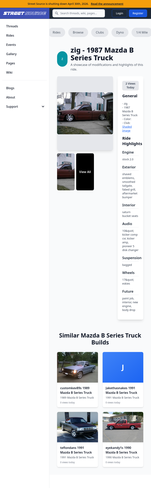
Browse (78, 32)
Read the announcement (107, 4)
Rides (57, 32)
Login (119, 13)
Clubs (100, 32)
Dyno (120, 32)
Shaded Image (127, 128)
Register (138, 13)
